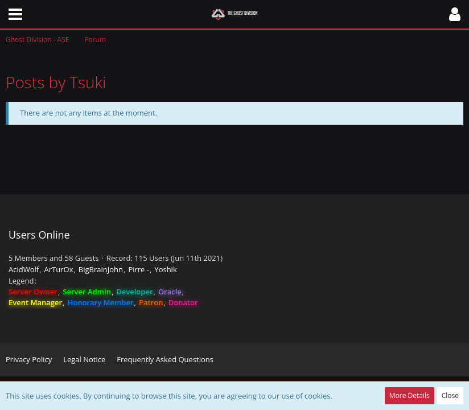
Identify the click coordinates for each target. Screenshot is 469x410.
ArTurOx (58, 269)
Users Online (39, 234)
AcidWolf (24, 269)
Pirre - (138, 269)
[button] (15, 14)
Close (450, 395)
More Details (409, 395)
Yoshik (165, 269)
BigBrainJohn (101, 269)
